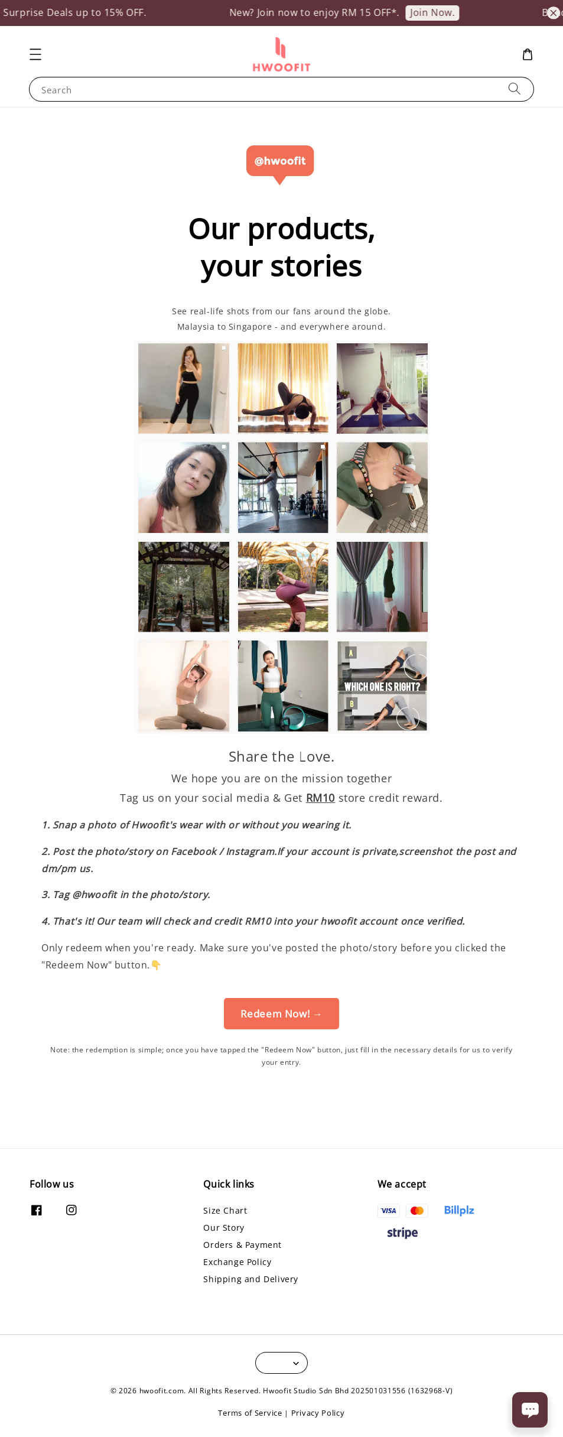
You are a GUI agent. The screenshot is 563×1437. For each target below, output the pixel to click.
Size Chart (225, 1210)
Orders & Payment (242, 1244)
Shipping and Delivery (250, 1279)
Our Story (223, 1227)
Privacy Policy (318, 1412)
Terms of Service (250, 1412)
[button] (35, 54)
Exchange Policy (237, 1261)
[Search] (514, 88)
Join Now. (440, 12)
